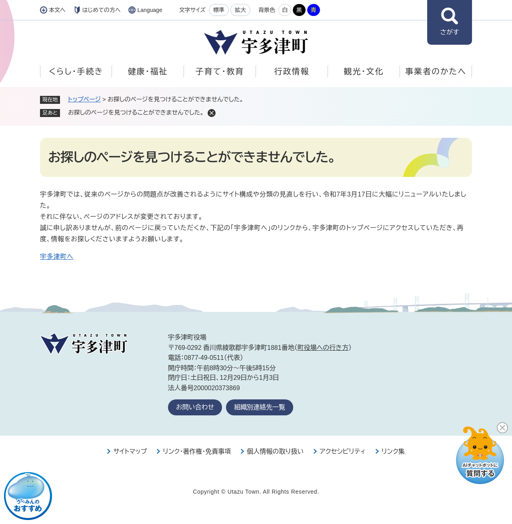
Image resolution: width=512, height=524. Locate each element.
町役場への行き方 (323, 347)
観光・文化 (364, 71)
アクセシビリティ (343, 451)
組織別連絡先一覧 (259, 407)
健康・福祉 (148, 71)
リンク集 (393, 451)
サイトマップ (130, 451)
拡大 (240, 10)
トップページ (84, 99)
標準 (218, 10)
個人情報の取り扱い (275, 451)
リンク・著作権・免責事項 (197, 451)
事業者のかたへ (435, 71)
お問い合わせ (195, 407)
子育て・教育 (220, 71)
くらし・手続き (76, 71)
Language (149, 10)
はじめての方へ (101, 10)
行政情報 (292, 71)
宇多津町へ (57, 256)
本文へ (57, 10)
